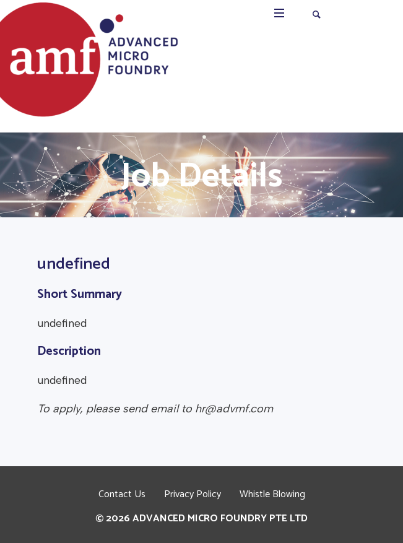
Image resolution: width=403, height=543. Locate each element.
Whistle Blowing (272, 494)
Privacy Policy (192, 494)
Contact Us (121, 494)
